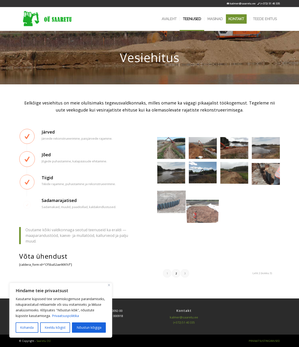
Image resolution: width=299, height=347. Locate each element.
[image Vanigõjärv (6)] (204, 149)
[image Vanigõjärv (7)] (236, 149)
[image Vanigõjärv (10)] (204, 175)
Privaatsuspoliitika (65, 315)
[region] (60, 310)
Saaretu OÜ (43, 341)
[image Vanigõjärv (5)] (173, 149)
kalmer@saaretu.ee (242, 3)
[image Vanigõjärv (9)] (173, 175)
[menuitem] (169, 19)
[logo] (47, 19)
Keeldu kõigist (55, 327)
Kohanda (27, 327)
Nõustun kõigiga (89, 327)
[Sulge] (109, 285)
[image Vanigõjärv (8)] (267, 149)
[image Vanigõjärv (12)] (267, 175)
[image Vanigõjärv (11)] (236, 175)
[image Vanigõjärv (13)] (173, 200)
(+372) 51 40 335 (270, 3)
